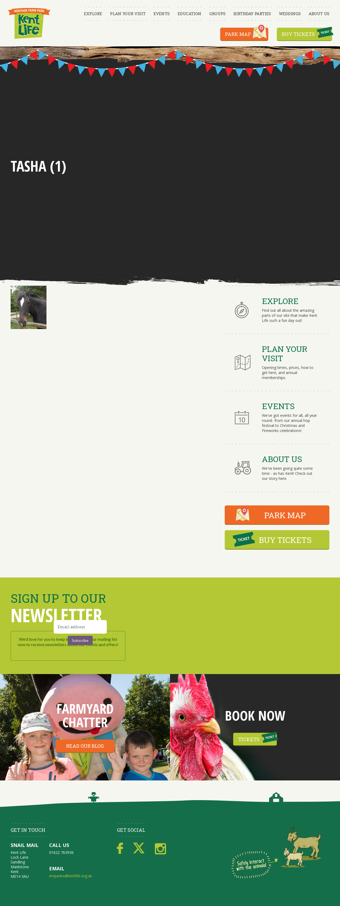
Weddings (290, 13)
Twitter (138, 848)
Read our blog (85, 746)
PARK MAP (285, 515)
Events (162, 13)
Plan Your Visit (128, 13)
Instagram (160, 848)
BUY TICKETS (285, 540)
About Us (319, 13)
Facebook (120, 848)
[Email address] (80, 627)
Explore (93, 13)
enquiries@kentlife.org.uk (70, 875)
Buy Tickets (298, 34)
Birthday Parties (252, 13)
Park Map (238, 34)
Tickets (249, 739)
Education (189, 13)
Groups (217, 13)
